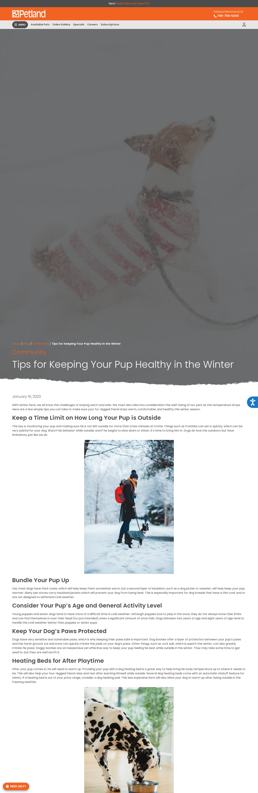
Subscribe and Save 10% (132, 3)
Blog (26, 344)
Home (16, 344)
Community (40, 344)
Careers (92, 24)
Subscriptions (110, 24)
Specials (78, 24)
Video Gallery (61, 24)
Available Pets (40, 24)
